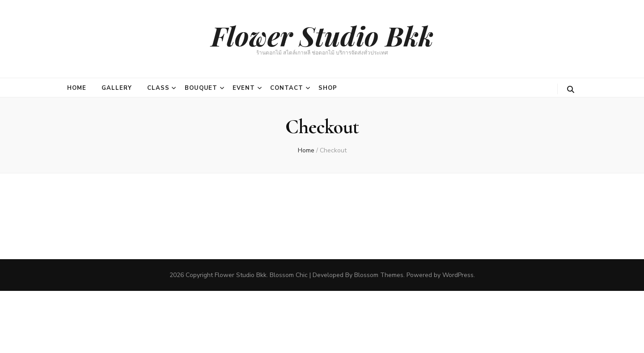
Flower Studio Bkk (322, 35)
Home (76, 88)
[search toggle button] (570, 89)
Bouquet (201, 88)
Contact (286, 88)
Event (244, 88)
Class (158, 88)
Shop (327, 88)
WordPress (458, 275)
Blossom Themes (378, 275)
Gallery (117, 88)
